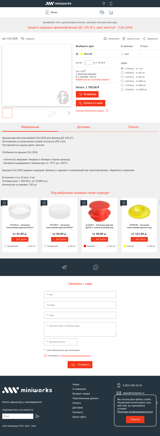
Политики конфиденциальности (135, 412)
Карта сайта (79, 417)
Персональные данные (85, 398)
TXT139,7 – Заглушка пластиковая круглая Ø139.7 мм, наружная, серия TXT (60, 226)
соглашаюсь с (69, 355)
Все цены (20, 239)
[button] (66, 113)
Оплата (77, 403)
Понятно (135, 419)
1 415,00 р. (129, 77)
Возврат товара (81, 393)
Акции (76, 384)
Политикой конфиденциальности (76, 355)
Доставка (78, 407)
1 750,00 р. (129, 68)
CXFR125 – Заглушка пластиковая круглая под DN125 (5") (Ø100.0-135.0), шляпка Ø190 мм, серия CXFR (140, 226)
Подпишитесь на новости (17, 410)
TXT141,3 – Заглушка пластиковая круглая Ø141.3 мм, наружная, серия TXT (20, 226)
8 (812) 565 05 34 (132, 385)
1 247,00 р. (129, 81)
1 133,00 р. (129, 85)
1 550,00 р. (129, 73)
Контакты (78, 412)
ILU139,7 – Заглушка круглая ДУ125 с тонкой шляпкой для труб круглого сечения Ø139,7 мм (100, 226)
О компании (79, 389)
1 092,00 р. (129, 89)
